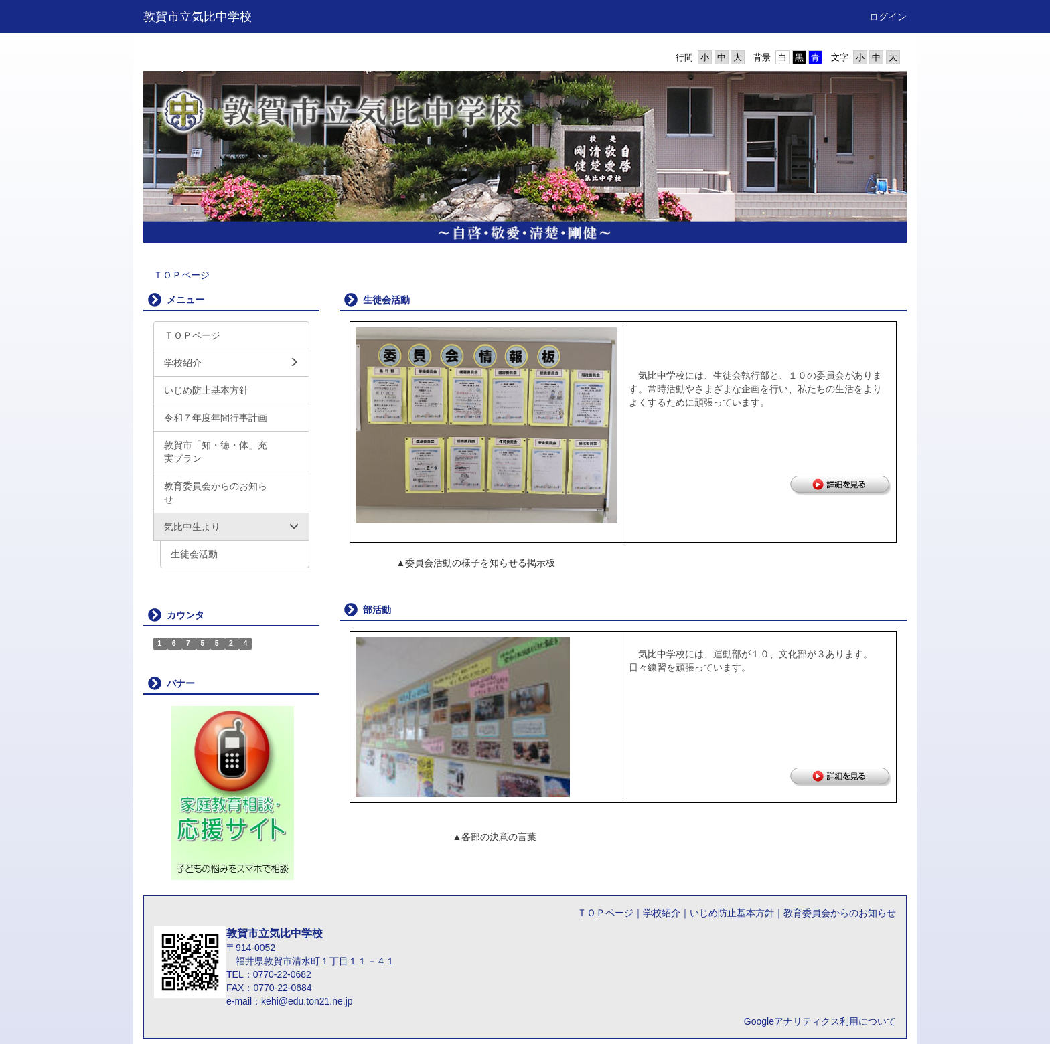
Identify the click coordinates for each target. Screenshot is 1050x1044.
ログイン (888, 16)
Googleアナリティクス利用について (820, 1021)
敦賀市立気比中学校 (197, 16)
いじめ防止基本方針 (732, 912)
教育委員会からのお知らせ (839, 912)
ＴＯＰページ (181, 275)
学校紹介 (661, 912)
